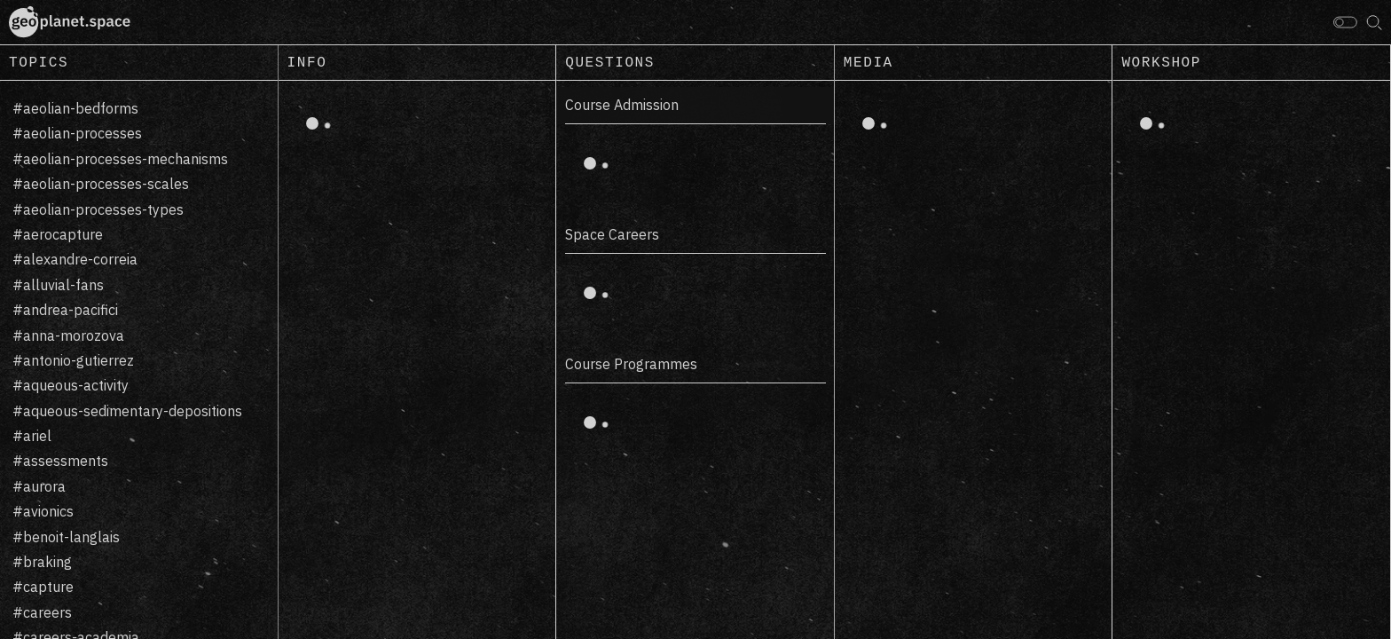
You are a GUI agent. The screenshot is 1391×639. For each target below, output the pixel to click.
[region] (139, 360)
